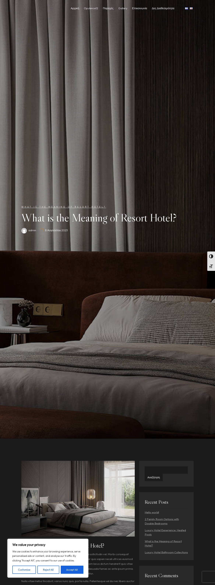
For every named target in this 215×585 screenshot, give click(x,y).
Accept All (72, 569)
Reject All (48, 569)
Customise (24, 569)
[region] (47, 558)
